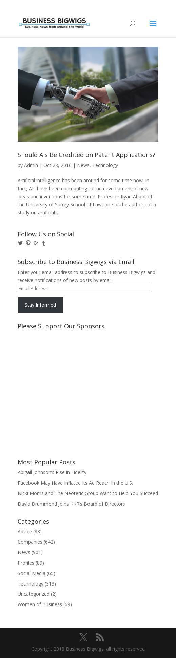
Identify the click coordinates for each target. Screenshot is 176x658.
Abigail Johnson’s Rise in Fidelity (52, 472)
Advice (25, 531)
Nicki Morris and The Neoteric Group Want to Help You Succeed (88, 493)
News (83, 165)
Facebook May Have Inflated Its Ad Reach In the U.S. (75, 483)
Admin (31, 165)
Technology (105, 165)
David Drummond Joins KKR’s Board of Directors (71, 504)
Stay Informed (40, 305)
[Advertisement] (48, 358)
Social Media (31, 573)
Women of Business (40, 604)
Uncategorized (34, 594)
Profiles (26, 562)
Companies (30, 541)
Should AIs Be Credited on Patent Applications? (86, 155)
